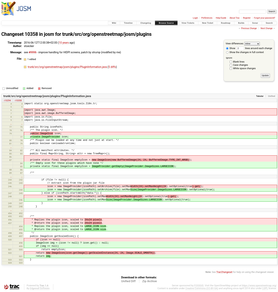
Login (195, 18)
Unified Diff (128, 281)
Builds (241, 23)
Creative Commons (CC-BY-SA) (201, 288)
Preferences (206, 18)
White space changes (244, 68)
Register (247, 18)
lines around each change (254, 48)
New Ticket (207, 23)
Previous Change (249, 28)
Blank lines (238, 61)
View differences (234, 43)
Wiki (114, 23)
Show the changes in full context (245, 52)
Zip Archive (149, 281)
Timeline (128, 23)
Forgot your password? (264, 18)
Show (230, 48)
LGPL (265, 288)
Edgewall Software (39, 288)
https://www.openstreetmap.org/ (259, 285)
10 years (64, 42)
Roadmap (225, 23)
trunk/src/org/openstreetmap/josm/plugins (107, 34)
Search (269, 23)
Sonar (255, 23)
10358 (31, 34)
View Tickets (187, 23)
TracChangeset (224, 272)
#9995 (32, 52)
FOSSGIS (198, 285)
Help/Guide (221, 18)
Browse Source (166, 23)
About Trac (235, 18)
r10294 (7, 100)
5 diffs (112, 66)
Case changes (240, 64)
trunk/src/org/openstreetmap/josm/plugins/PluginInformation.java (68, 66)
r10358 (18, 100)
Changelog (145, 23)
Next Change (267, 28)
